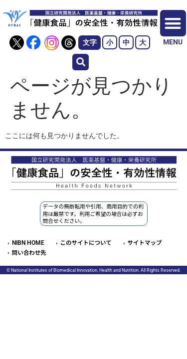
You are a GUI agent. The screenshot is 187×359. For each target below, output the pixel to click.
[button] (80, 62)
